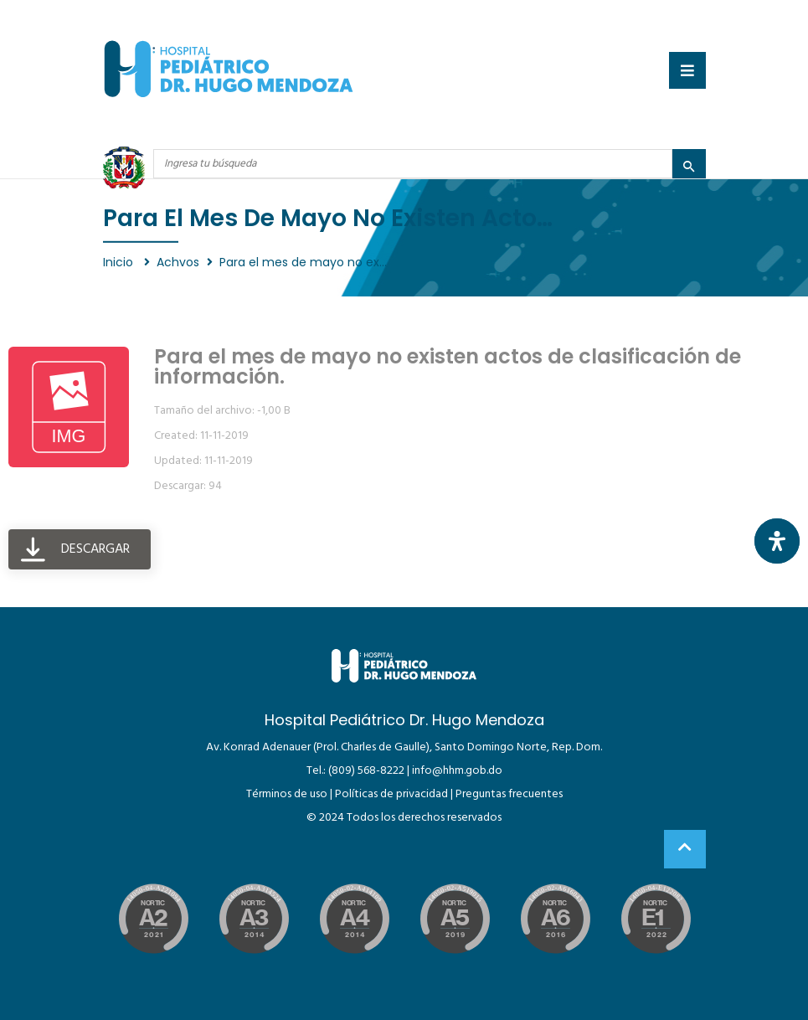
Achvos (178, 262)
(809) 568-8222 (366, 770)
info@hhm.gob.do (457, 770)
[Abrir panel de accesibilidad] (777, 541)
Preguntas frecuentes (509, 794)
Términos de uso (286, 794)
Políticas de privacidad (391, 794)
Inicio (119, 262)
